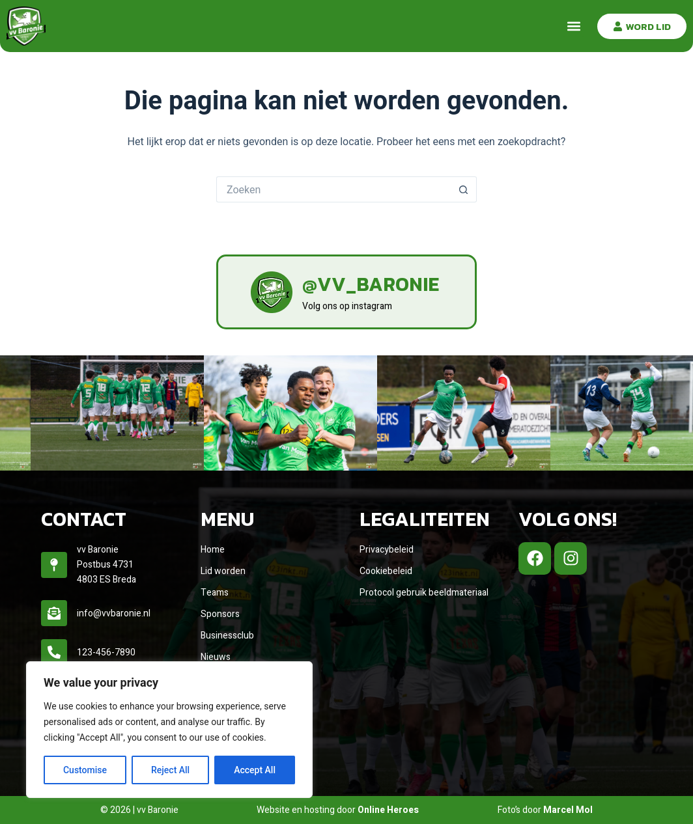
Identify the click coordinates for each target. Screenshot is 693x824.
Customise (85, 770)
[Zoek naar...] (333, 189)
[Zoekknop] (464, 189)
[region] (169, 729)
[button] (573, 26)
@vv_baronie (370, 284)
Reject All (170, 770)
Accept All (255, 770)
